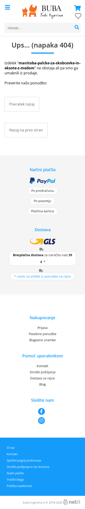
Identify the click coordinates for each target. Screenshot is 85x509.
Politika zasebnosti (19, 486)
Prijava (42, 328)
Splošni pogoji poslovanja (24, 460)
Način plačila (15, 473)
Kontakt (42, 366)
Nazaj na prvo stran (26, 130)
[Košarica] (76, 8)
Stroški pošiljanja (43, 372)
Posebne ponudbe (42, 334)
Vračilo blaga (15, 479)
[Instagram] (42, 420)
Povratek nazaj (21, 104)
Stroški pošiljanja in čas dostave (28, 467)
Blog (42, 384)
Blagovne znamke (42, 340)
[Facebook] (42, 411)
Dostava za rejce (42, 378)
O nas (11, 448)
